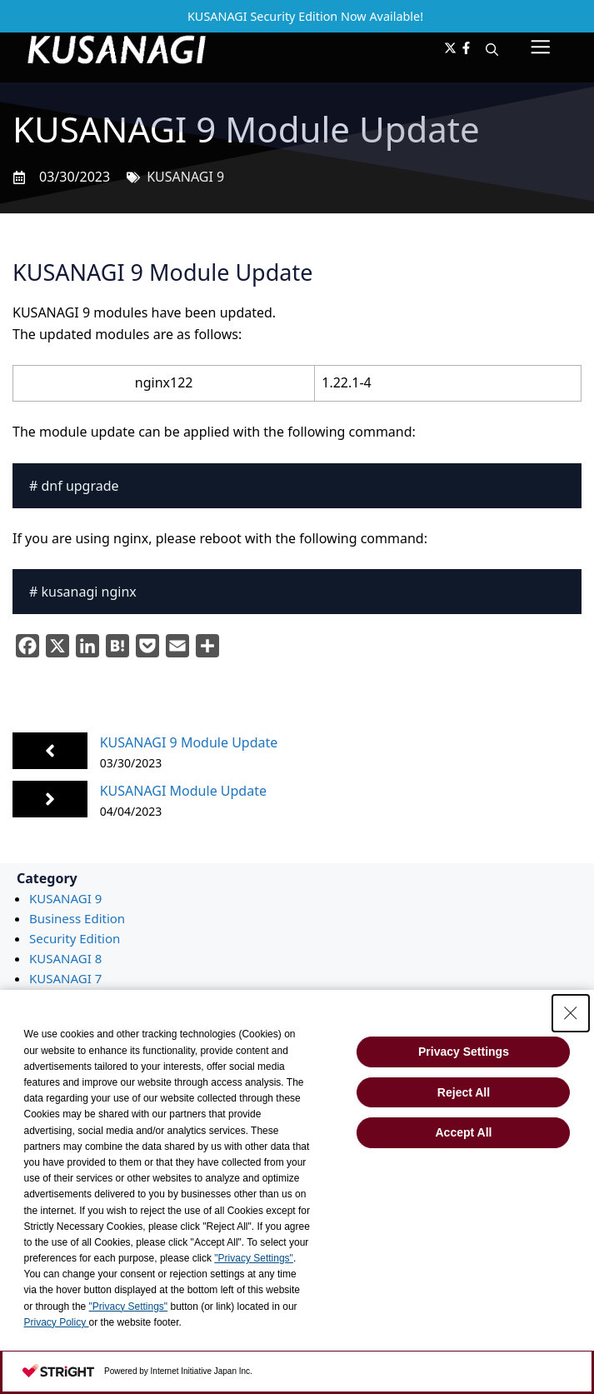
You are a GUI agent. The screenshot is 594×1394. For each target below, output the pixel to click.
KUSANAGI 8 (65, 958)
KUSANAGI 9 (185, 176)
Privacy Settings (463, 1051)
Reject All (463, 1092)
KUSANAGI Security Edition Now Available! (305, 16)
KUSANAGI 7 (65, 978)
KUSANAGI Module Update (183, 791)
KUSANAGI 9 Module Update (189, 742)
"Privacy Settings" (253, 1258)
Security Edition (74, 938)
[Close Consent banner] (570, 1013)
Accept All (464, 1132)
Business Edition (77, 918)
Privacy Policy (56, 1322)
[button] (492, 49)
